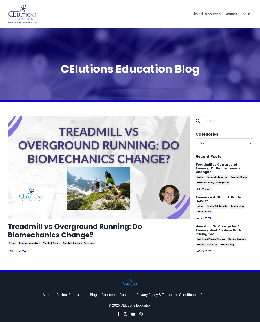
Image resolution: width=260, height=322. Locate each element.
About (47, 295)
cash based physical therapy (211, 239)
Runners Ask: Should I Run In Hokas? (218, 199)
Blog (93, 295)
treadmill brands (51, 243)
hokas (200, 206)
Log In (245, 14)
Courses (108, 295)
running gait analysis (29, 243)
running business (237, 239)
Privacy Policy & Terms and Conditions (166, 295)
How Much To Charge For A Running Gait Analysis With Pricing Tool (218, 230)
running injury (237, 206)
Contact (231, 14)
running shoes (204, 212)
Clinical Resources (206, 14)
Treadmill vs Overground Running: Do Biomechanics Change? (75, 230)
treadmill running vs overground (79, 243)
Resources (208, 295)
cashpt (12, 243)
